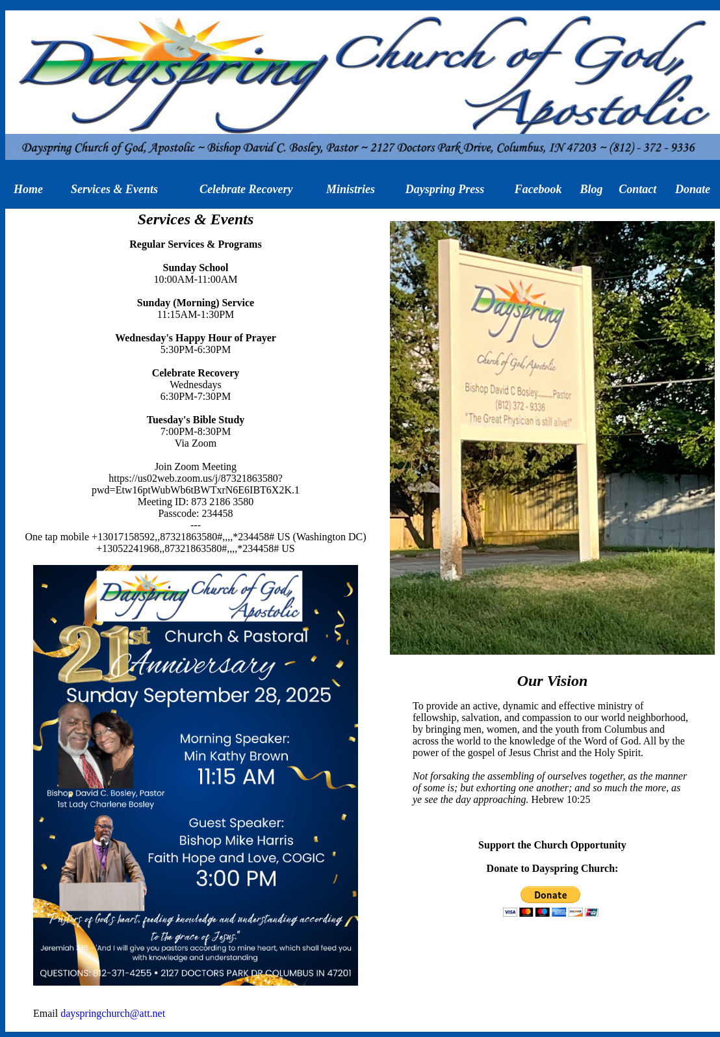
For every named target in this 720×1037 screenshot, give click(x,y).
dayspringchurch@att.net (112, 1013)
